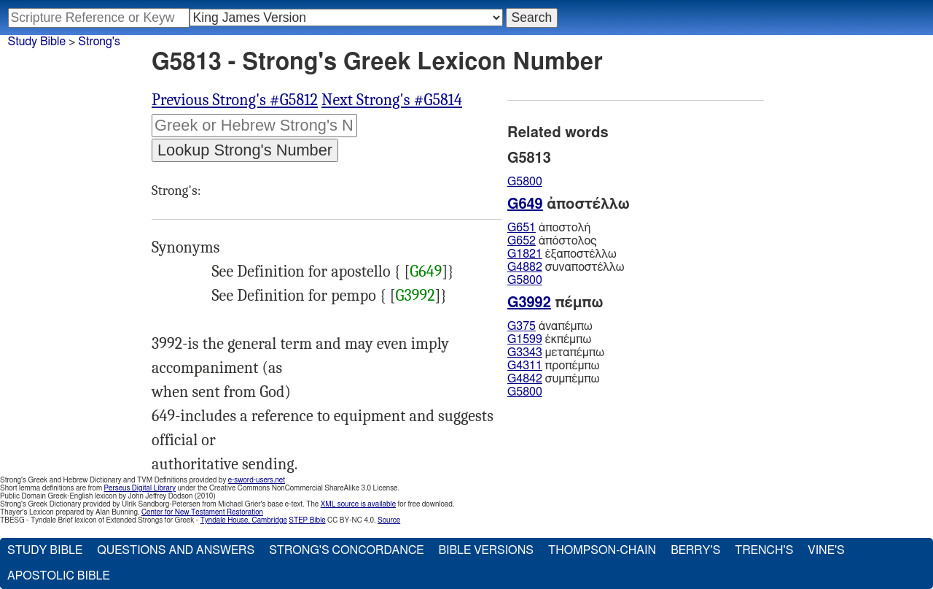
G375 (521, 326)
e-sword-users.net (256, 480)
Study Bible (37, 41)
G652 (521, 241)
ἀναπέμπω (550, 326)
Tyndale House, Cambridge (243, 520)
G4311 (524, 366)
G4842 (524, 379)
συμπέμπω (553, 379)
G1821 (524, 254)
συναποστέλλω (565, 267)
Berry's (695, 550)
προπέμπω (553, 366)
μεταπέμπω (555, 352)
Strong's (99, 41)
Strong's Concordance (346, 550)
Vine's (826, 550)
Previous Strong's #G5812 (235, 100)
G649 (426, 271)
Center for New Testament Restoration (202, 512)
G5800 (524, 182)
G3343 (524, 352)
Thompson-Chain (602, 550)
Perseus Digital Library (140, 488)
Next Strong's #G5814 (391, 100)
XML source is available (358, 504)
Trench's (764, 550)
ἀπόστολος (552, 241)
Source (389, 520)
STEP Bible (307, 520)
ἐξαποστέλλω (562, 254)
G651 (521, 228)
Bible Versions (486, 550)
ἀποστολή (548, 228)
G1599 (524, 339)
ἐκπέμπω (549, 339)
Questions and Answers (175, 550)
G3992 (415, 295)
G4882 (524, 267)
